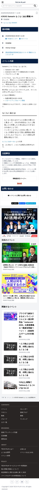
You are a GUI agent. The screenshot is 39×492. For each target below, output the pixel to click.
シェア (22, 203)
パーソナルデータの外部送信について (13, 475)
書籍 (21, 415)
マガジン (4, 412)
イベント (9, 397)
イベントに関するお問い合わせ (19, 195)
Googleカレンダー (12, 38)
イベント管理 (5, 455)
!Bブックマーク (31, 203)
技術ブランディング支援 (9, 432)
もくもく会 (7, 23)
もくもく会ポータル (9, 141)
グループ (4, 419)
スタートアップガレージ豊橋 (15, 100)
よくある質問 (5, 452)
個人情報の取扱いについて (10, 469)
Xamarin (14, 23)
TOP (3, 397)
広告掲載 (4, 435)
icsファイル (23, 38)
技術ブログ (23, 412)
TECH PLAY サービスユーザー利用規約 (14, 466)
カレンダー (23, 409)
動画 (2, 415)
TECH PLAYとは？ (7, 449)
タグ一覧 (4, 422)
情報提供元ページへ (19, 178)
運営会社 (4, 439)
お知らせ (23, 449)
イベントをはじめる (26, 452)
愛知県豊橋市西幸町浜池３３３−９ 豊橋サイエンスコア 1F (21, 53)
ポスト (15, 203)
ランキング (23, 419)
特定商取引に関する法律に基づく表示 (13, 472)
